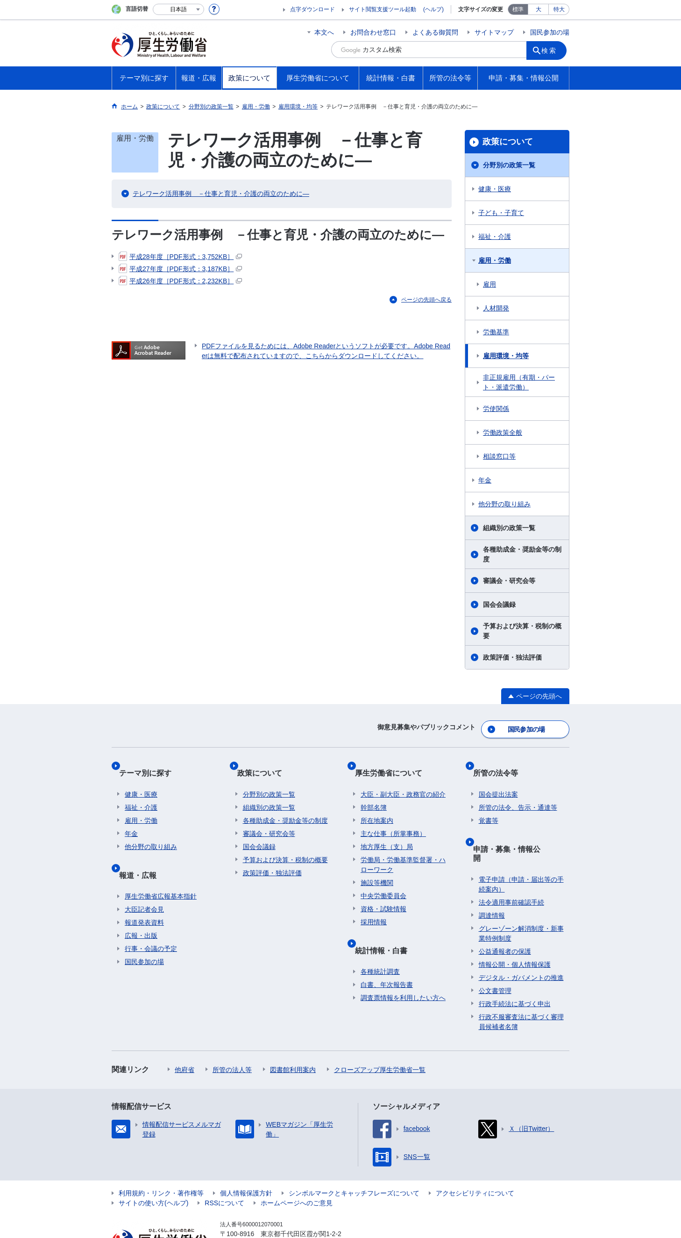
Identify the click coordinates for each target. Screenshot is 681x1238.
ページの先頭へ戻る (426, 299)
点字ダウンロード (312, 9)
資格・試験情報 (383, 892)
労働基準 (496, 332)
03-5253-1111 (273, 1205)
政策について (507, 141)
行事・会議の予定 (151, 919)
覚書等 (488, 803)
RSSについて (224, 1164)
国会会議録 (499, 604)
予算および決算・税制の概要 (522, 631)
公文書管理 (495, 952)
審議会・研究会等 (509, 580)
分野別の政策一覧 (509, 165)
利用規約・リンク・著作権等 (161, 1155)
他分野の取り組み (504, 504)
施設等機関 (377, 866)
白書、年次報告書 (387, 955)
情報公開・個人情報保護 (515, 926)
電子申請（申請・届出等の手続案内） (521, 846)
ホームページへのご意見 (297, 1164)
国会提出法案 (498, 777)
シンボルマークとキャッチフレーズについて (354, 1155)
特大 (559, 9)
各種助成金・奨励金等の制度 (522, 554)
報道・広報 (143, 852)
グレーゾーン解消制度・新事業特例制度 (521, 895)
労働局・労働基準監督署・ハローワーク (403, 848)
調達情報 (492, 877)
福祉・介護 (494, 236)
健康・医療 (494, 189)
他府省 (184, 1031)
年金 (484, 480)
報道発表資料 (144, 893)
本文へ (324, 32)
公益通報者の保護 (505, 913)
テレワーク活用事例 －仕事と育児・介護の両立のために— (221, 193)
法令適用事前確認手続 (511, 864)
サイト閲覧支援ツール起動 (382, 9)
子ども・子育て (501, 212)
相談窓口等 (499, 456)
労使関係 (496, 408)
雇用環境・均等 (506, 356)
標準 (518, 9)
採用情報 (374, 905)
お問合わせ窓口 (373, 32)
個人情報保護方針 (246, 1155)
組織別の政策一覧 (509, 528)
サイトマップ (494, 32)
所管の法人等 (232, 1031)
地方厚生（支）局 (387, 830)
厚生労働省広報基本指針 (161, 867)
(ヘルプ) (433, 9)
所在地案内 (377, 803)
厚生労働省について (394, 762)
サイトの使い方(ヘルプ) (153, 1164)
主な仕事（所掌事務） (393, 817)
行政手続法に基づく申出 (515, 965)
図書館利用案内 (293, 1031)
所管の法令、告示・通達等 (518, 790)
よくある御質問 (435, 32)
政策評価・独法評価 (512, 657)
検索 (552, 49)
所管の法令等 (501, 762)
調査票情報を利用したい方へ (403, 968)
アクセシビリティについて (475, 1155)
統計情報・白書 (387, 927)
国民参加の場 (549, 32)
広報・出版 (141, 906)
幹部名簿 (374, 790)
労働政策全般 (502, 432)
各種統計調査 (380, 942)
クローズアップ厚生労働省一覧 (380, 1031)
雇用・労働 (494, 260)
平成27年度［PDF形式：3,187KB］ (180, 269)
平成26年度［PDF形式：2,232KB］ (180, 281)
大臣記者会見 (144, 880)
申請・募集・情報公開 (516, 825)
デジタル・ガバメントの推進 (521, 939)
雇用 (489, 284)
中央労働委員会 (383, 879)
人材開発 (496, 308)
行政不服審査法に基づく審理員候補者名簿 (521, 983)
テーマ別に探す (151, 762)
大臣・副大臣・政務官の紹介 (403, 777)
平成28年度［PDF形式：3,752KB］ (180, 256)
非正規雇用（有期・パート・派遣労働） (519, 382)
